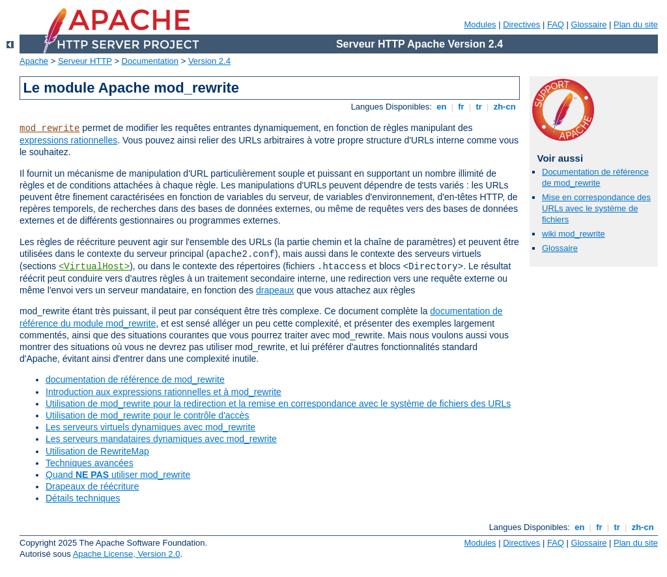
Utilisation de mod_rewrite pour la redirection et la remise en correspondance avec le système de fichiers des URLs (278, 403)
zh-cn (504, 106)
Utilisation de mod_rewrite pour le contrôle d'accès (147, 415)
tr (479, 106)
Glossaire (589, 24)
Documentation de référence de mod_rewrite (595, 177)
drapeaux (275, 290)
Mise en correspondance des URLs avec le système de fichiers (596, 208)
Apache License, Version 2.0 (126, 554)
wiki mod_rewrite (573, 234)
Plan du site (636, 24)
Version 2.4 (209, 61)
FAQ (555, 24)
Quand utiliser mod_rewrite (118, 474)
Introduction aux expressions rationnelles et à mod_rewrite (163, 392)
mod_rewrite (49, 128)
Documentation (150, 61)
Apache (34, 61)
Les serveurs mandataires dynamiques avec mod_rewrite (161, 439)
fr (461, 106)
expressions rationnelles (68, 140)
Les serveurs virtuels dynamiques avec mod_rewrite (150, 427)
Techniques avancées (90, 463)
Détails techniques (83, 498)
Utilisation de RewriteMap (97, 451)
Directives (521, 24)
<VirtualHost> (94, 266)
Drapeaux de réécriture (92, 486)
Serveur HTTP (85, 61)
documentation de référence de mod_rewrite (135, 379)
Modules (480, 24)
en (441, 106)
